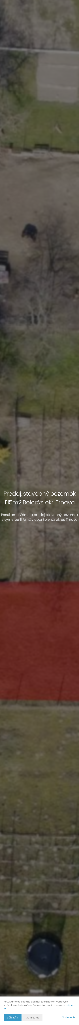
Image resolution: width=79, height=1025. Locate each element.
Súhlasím (12, 1017)
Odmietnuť (32, 1017)
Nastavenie (68, 1017)
